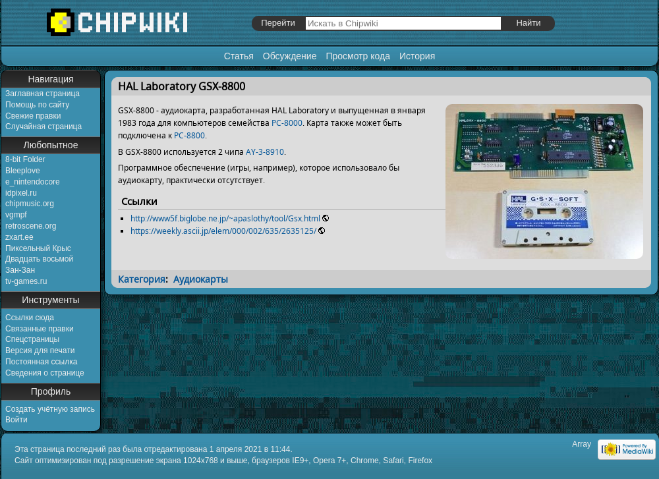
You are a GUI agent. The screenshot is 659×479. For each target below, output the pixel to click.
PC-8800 (189, 135)
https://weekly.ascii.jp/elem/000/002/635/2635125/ (223, 231)
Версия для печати (39, 350)
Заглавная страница (42, 93)
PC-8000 (287, 122)
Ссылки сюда (29, 317)
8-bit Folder (25, 159)
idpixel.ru (21, 193)
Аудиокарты (200, 279)
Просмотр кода (358, 56)
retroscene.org (30, 226)
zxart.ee (19, 237)
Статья (239, 56)
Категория (141, 279)
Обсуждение (290, 56)
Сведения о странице (44, 373)
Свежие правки (33, 116)
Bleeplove (22, 170)
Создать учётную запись (50, 409)
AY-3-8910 (265, 151)
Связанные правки (39, 328)
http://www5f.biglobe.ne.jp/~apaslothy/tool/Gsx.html (225, 218)
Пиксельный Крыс (38, 248)
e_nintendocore (32, 181)
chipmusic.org (29, 203)
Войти (16, 419)
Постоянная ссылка (41, 361)
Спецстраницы (32, 339)
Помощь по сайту (37, 104)
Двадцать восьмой (39, 259)
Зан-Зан (20, 270)
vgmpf (16, 214)
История (417, 56)
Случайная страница (43, 126)
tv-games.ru (26, 281)
